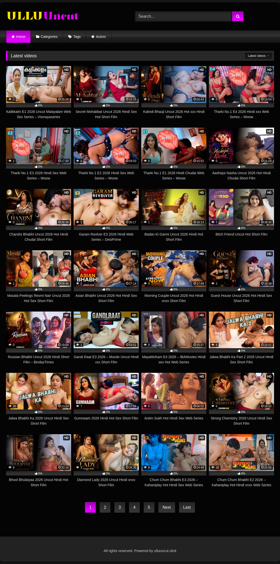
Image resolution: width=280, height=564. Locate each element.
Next (167, 507)
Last (187, 507)
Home (20, 37)
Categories (49, 37)
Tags (77, 37)
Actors (101, 37)
